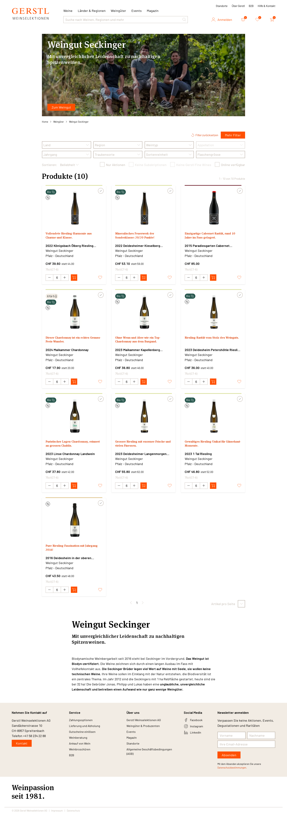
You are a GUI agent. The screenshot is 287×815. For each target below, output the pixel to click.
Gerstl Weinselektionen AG (145, 721)
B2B (251, 6)
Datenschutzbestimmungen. (232, 768)
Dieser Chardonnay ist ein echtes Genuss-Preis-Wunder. (71, 340)
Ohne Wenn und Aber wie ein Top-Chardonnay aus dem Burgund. (141, 340)
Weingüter (118, 11)
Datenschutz (73, 811)
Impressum (57, 811)
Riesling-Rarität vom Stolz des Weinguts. (208, 340)
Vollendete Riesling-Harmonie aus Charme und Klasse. (72, 236)
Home (45, 121)
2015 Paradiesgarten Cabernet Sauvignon (207, 246)
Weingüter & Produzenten (145, 728)
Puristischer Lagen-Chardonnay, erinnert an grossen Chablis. (70, 444)
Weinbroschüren (81, 754)
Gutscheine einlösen (84, 735)
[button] (184, 19)
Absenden (229, 756)
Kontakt (21, 744)
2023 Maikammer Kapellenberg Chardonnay (137, 350)
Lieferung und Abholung (86, 728)
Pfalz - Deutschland (59, 256)
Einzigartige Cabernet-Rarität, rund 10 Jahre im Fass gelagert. (211, 236)
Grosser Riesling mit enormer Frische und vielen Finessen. (138, 444)
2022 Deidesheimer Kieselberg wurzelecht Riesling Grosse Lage (139, 246)
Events (136, 11)
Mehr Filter (233, 135)
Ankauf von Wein (81, 748)
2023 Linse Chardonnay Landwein (70, 454)
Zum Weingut (61, 107)
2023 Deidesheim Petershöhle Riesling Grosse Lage (213, 350)
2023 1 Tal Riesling (198, 454)
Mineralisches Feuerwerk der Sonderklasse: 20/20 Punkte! (137, 236)
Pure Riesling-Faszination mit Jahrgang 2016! (68, 549)
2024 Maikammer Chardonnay (67, 350)
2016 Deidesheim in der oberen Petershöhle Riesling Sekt (68, 559)
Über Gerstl (238, 6)
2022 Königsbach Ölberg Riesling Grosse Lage (69, 246)
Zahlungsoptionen (82, 721)
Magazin (153, 11)
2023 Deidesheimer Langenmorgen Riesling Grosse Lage (141, 454)
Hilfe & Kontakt (266, 6)
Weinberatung (79, 741)
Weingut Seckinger (79, 121)
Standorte (222, 6)
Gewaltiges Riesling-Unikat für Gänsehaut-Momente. (208, 444)
